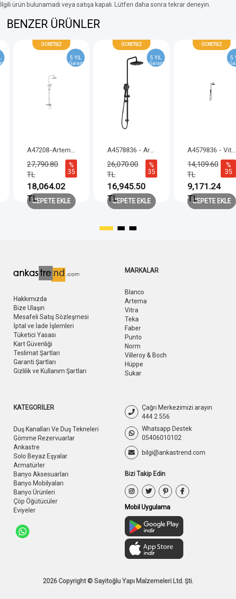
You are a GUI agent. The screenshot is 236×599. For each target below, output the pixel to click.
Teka (132, 319)
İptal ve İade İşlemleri (44, 325)
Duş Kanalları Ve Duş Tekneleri (56, 429)
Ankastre (27, 447)
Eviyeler (25, 510)
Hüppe (134, 364)
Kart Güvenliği (33, 344)
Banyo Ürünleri (34, 492)
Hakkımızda (30, 298)
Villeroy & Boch (146, 355)
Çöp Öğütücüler (36, 501)
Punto (133, 337)
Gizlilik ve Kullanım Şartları (50, 371)
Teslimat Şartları (37, 353)
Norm (133, 346)
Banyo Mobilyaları (39, 483)
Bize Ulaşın (29, 307)
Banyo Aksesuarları (41, 474)
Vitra (131, 310)
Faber (133, 328)
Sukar (133, 373)
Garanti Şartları (35, 362)
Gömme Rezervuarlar (44, 438)
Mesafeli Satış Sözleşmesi (51, 316)
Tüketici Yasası (35, 334)
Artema (136, 301)
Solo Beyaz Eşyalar (41, 456)
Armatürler (29, 465)
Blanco (134, 292)
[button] (106, 228)
